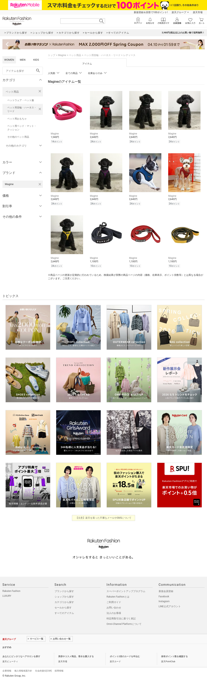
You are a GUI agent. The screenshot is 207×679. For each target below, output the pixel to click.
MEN (22, 59)
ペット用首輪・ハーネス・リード (21, 109)
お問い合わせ (114, 607)
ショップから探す (64, 596)
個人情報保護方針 (23, 670)
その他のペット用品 (18, 136)
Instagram (164, 601)
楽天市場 (198, 12)
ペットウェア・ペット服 (20, 100)
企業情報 (6, 670)
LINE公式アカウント (170, 606)
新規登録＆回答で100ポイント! (151, 12)
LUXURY (6, 595)
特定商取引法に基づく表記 (121, 618)
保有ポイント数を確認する (174, 656)
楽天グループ (179, 12)
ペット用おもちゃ (17, 118)
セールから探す (63, 607)
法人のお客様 (114, 613)
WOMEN (9, 59)
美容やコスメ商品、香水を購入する (76, 656)
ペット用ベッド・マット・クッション (21, 128)
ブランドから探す (64, 591)
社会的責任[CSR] (43, 670)
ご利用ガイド (114, 602)
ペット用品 (12, 91)
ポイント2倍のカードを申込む (125, 656)
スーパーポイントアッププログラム (126, 591)
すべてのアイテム (64, 613)
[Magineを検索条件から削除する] (40, 184)
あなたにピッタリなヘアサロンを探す (21, 656)
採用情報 (59, 670)
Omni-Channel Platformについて (124, 624)
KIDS (36, 59)
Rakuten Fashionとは (118, 596)
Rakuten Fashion (11, 591)
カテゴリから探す (64, 602)
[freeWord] (22, 71)
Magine (62, 55)
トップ (51, 55)
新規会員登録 (166, 591)
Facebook (164, 596)
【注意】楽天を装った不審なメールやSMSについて (104, 517)
